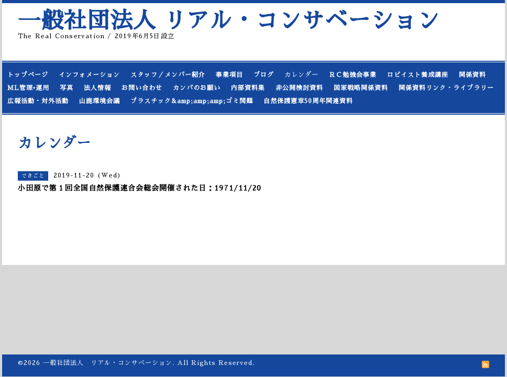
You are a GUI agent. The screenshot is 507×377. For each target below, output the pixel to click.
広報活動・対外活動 (38, 101)
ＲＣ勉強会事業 (353, 75)
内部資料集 (248, 88)
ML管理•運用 (28, 88)
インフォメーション (89, 75)
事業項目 (229, 75)
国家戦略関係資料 (361, 88)
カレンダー (301, 75)
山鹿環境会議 (99, 101)
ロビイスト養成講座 (417, 75)
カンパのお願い (197, 88)
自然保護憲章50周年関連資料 (308, 101)
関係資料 (472, 75)
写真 (66, 88)
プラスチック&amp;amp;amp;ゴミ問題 (191, 101)
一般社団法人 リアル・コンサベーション (229, 20)
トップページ (27, 75)
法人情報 (97, 88)
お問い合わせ (142, 88)
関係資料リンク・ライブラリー (446, 88)
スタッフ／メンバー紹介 (167, 75)
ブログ (263, 75)
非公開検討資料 (299, 88)
